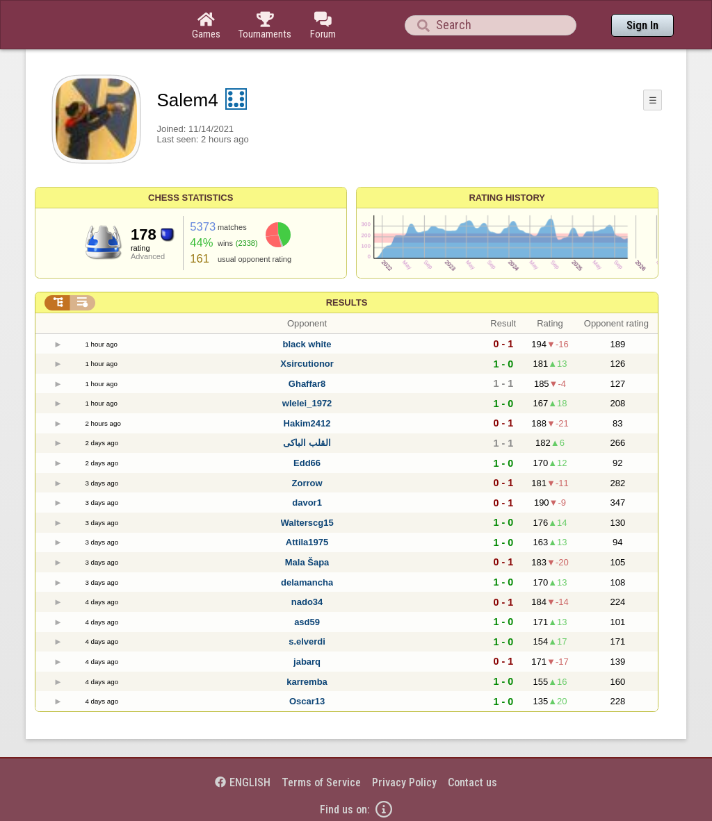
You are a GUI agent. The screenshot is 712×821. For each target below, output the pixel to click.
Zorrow (307, 483)
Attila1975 (307, 542)
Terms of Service (321, 782)
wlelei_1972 (307, 403)
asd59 (307, 622)
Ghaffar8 (307, 384)
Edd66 (307, 463)
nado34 (307, 602)
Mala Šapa (307, 562)
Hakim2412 (307, 423)
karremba (306, 682)
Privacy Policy (404, 782)
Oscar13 (307, 701)
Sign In (642, 25)
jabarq (307, 661)
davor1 (307, 502)
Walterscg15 (307, 522)
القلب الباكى (307, 443)
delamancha (307, 582)
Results (347, 302)
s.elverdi (307, 641)
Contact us (472, 782)
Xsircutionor (307, 363)
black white (307, 344)
